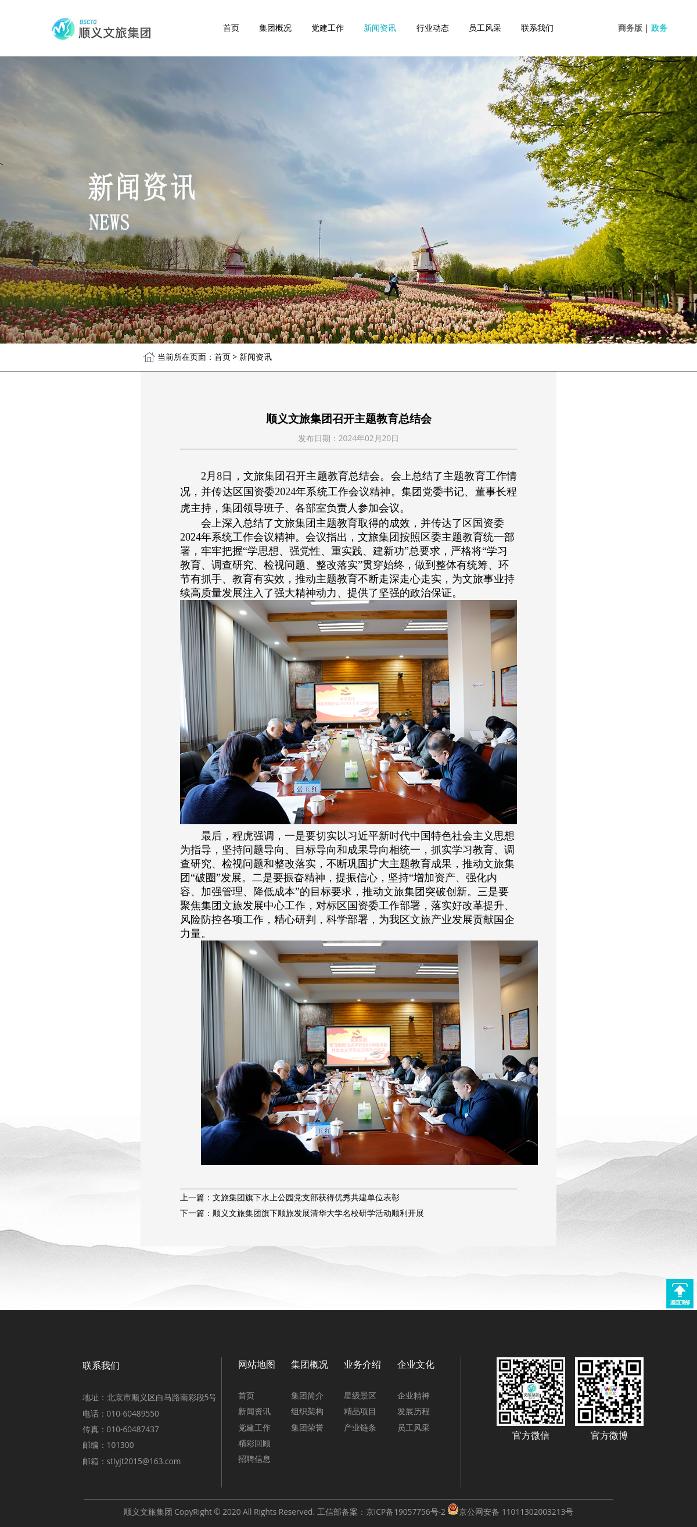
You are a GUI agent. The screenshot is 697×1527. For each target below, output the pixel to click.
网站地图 (256, 1364)
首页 (231, 27)
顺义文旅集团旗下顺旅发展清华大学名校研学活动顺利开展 (318, 1212)
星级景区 (360, 1395)
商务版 (630, 27)
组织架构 (307, 1411)
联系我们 (537, 27)
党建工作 (327, 27)
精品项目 (360, 1411)
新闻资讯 (380, 27)
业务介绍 (362, 1364)
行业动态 (432, 27)
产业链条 (360, 1427)
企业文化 (415, 1364)
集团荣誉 (307, 1427)
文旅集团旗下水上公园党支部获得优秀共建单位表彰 (306, 1197)
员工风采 (485, 27)
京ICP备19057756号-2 (405, 1511)
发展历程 (413, 1411)
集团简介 (307, 1395)
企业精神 (413, 1395)
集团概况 (275, 27)
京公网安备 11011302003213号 (516, 1511)
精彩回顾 (254, 1443)
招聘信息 (254, 1458)
